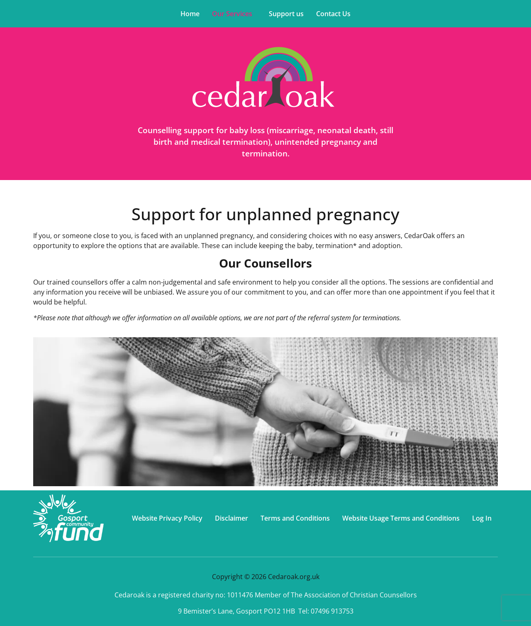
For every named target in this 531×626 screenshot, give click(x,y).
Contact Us (333, 13)
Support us (286, 13)
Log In (482, 518)
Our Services (232, 13)
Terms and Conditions (295, 518)
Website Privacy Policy (167, 518)
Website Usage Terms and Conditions (401, 518)
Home (190, 13)
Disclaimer (231, 518)
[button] (234, 13)
